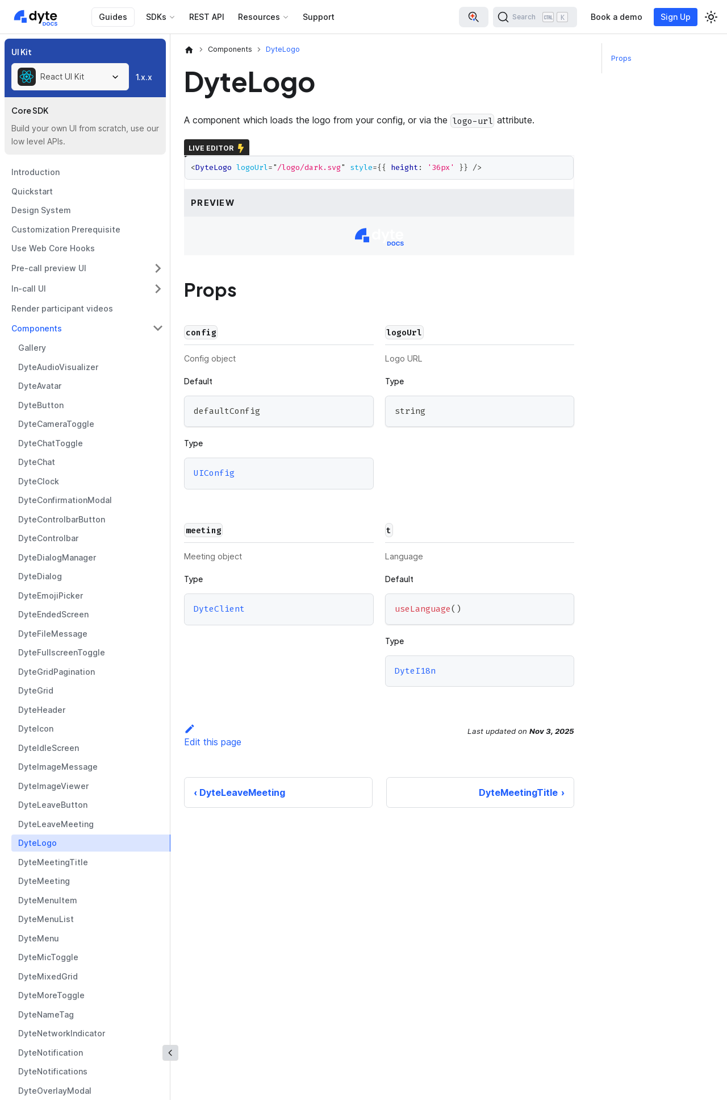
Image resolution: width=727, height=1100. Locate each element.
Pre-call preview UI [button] (48, 268)
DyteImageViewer (53, 786)
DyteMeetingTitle (53, 862)
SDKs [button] (156, 17)
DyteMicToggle (48, 957)
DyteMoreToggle (51, 995)
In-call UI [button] (28, 288)
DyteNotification (50, 1052)
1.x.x (144, 77)
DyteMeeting (44, 881)
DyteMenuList (46, 919)
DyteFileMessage (52, 633)
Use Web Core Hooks (53, 248)
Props (621, 58)
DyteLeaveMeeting (56, 824)
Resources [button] (259, 17)
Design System (41, 210)
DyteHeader (41, 710)
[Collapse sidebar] (170, 1053)
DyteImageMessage (58, 766)
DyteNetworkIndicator (61, 1033)
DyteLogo (37, 843)
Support (319, 17)
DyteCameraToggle (56, 424)
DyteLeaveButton (52, 805)
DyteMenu (38, 938)
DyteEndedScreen (53, 614)
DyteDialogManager (57, 557)
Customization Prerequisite (65, 229)
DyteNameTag (46, 1014)
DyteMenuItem (47, 900)
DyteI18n (415, 670)
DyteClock (38, 481)
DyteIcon (35, 728)
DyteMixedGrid (48, 976)
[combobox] (70, 76)
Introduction (35, 172)
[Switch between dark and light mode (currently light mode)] (711, 17)
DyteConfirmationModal (65, 500)
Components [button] (36, 328)
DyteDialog (40, 576)
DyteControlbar (48, 538)
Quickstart (32, 191)
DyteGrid (35, 690)
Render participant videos (62, 308)
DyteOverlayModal (54, 1090)
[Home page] (189, 49)
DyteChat (36, 462)
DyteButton (41, 405)
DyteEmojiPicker (50, 595)
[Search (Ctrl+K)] (535, 17)
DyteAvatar (39, 386)
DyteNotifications (52, 1071)
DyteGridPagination (56, 671)
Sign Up (676, 17)
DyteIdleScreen (48, 748)
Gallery (32, 347)
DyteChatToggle (50, 443)
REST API (206, 17)
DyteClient (219, 609)
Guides (113, 17)
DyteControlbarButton (61, 519)
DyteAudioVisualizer (58, 367)
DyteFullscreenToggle (61, 652)
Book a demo (616, 17)
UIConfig (214, 473)
